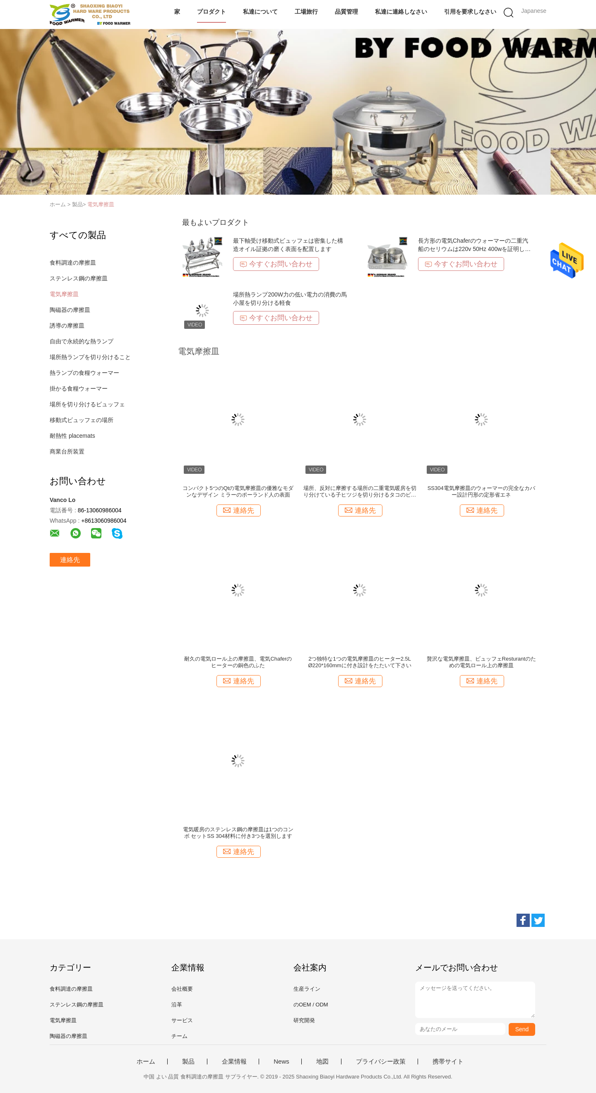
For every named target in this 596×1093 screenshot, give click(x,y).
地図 (322, 1061)
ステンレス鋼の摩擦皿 (79, 278)
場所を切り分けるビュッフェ (87, 404)
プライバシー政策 (381, 1061)
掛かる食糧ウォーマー (79, 388)
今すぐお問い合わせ (276, 264)
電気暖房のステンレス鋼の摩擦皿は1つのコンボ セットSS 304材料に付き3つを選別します (238, 832)
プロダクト (211, 11)
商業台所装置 (67, 451)
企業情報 (234, 1061)
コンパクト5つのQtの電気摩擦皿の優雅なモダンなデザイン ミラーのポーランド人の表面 (238, 491)
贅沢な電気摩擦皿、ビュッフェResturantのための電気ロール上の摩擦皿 (481, 662)
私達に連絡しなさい (401, 11)
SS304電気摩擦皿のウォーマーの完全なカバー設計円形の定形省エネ (481, 491)
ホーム (146, 1061)
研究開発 (304, 1020)
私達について (260, 11)
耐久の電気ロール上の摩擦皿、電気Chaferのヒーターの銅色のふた (238, 662)
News (281, 1061)
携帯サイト (448, 1061)
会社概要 (182, 989)
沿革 (176, 1004)
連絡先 (70, 559)
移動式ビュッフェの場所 (81, 420)
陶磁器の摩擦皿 (70, 309)
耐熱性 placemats (72, 435)
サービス (182, 1020)
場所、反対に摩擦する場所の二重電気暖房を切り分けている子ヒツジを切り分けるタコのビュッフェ (359, 491)
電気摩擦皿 (100, 204)
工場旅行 (306, 11)
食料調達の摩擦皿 (73, 262)
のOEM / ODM (310, 1004)
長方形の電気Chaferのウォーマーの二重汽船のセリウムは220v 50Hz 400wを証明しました (474, 249)
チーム (179, 1036)
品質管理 (346, 11)
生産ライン (306, 989)
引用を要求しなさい (470, 11)
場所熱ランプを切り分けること (90, 357)
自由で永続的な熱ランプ (81, 341)
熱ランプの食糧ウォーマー (84, 372)
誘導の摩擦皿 (67, 325)
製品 (188, 1061)
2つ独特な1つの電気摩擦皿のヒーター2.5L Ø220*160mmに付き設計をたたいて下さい (359, 662)
